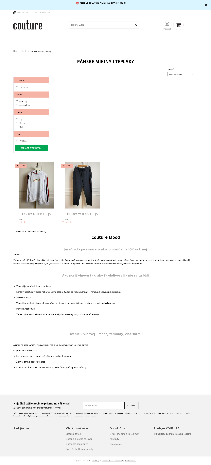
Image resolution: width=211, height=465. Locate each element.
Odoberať (131, 405)
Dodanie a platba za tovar (79, 439)
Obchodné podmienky (77, 444)
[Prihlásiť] (167, 25)
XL (22, 123)
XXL (22, 127)
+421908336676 (42, 12)
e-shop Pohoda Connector (112, 461)
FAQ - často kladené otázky (79, 449)
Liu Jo (23, 87)
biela (23, 101)
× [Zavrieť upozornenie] (206, 4)
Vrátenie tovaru (74, 433)
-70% (23, 141)
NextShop (95, 461)
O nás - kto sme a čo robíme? (124, 433)
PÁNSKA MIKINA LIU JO (36, 214)
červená (24, 105)
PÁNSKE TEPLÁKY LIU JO (82, 214)
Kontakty (114, 439)
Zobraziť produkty (31, 148)
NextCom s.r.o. (130, 461)
